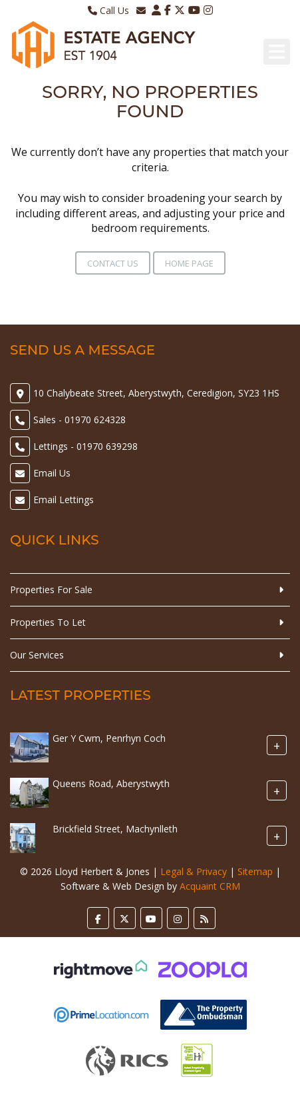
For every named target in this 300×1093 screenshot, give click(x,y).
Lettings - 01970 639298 (85, 446)
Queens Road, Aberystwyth (111, 783)
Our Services (37, 654)
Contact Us (112, 263)
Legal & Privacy (193, 871)
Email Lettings (63, 499)
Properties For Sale (51, 589)
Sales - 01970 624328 (79, 419)
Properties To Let (48, 622)
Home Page (189, 263)
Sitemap (255, 871)
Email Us (52, 473)
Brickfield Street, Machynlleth (115, 828)
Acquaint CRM (210, 886)
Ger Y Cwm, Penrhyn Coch (109, 738)
